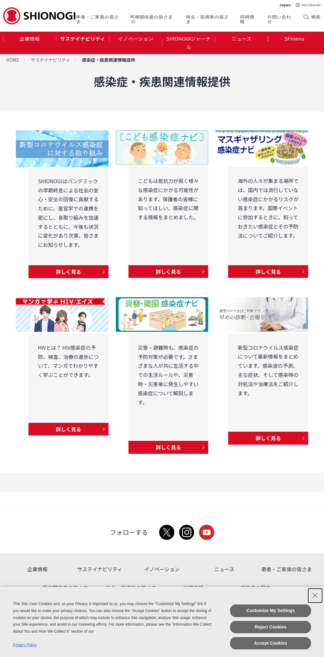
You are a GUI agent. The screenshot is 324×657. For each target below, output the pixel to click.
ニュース (241, 39)
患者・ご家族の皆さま (97, 18)
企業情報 (30, 39)
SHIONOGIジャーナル (188, 43)
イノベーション (135, 39)
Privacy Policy (25, 645)
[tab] (29, 44)
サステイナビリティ (82, 39)
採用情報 (247, 18)
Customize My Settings (270, 610)
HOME (12, 60)
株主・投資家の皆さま (207, 18)
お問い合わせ (279, 18)
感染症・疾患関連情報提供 (108, 60)
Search (308, 15)
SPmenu (294, 39)
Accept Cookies (270, 643)
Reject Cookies (270, 626)
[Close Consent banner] (315, 596)
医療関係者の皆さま (151, 18)
